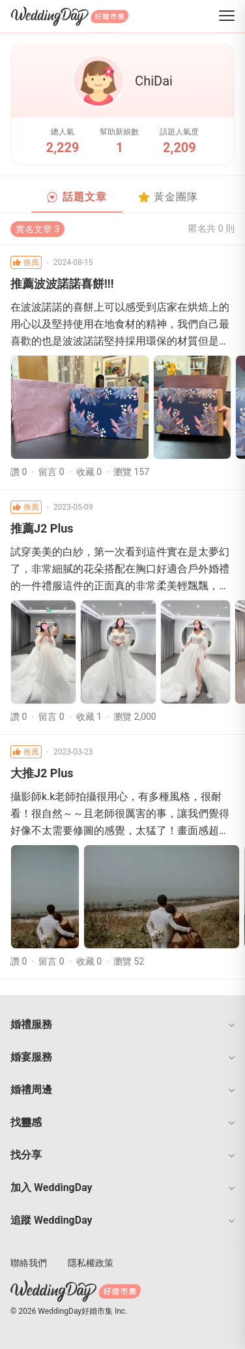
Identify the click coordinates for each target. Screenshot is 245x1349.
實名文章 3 (37, 229)
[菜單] (227, 16)
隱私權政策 (90, 1263)
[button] (122, 1024)
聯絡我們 (28, 1263)
